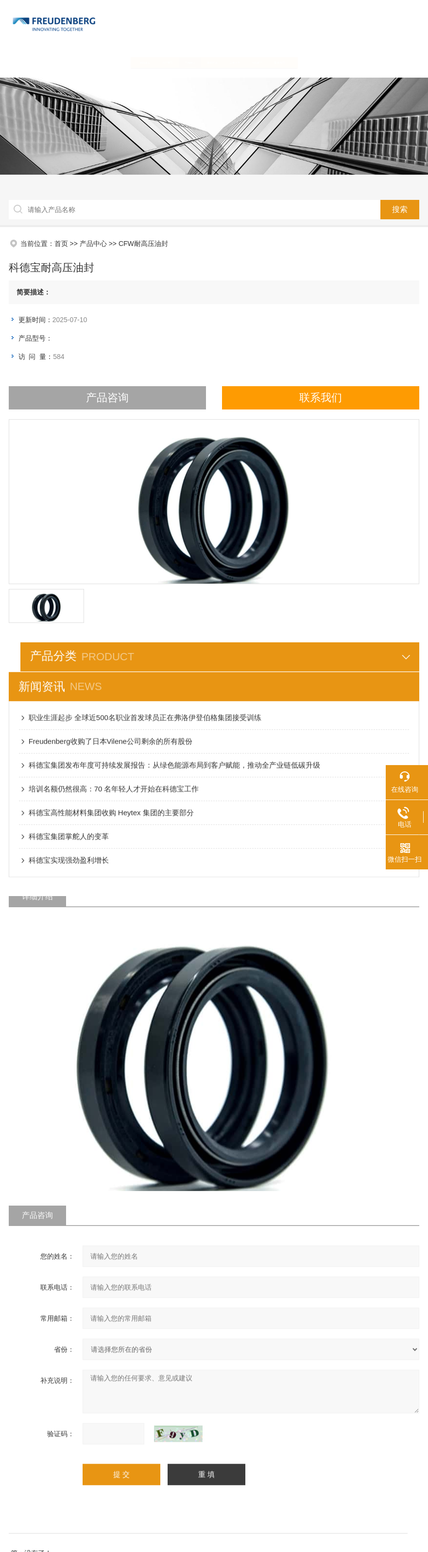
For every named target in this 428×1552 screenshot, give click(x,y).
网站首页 (54, 62)
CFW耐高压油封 (141, 243)
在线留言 (314, 62)
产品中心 (158, 62)
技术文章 (262, 62)
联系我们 (366, 62)
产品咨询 (105, 398)
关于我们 (106, 62)
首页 (59, 243)
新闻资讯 (210, 62)
